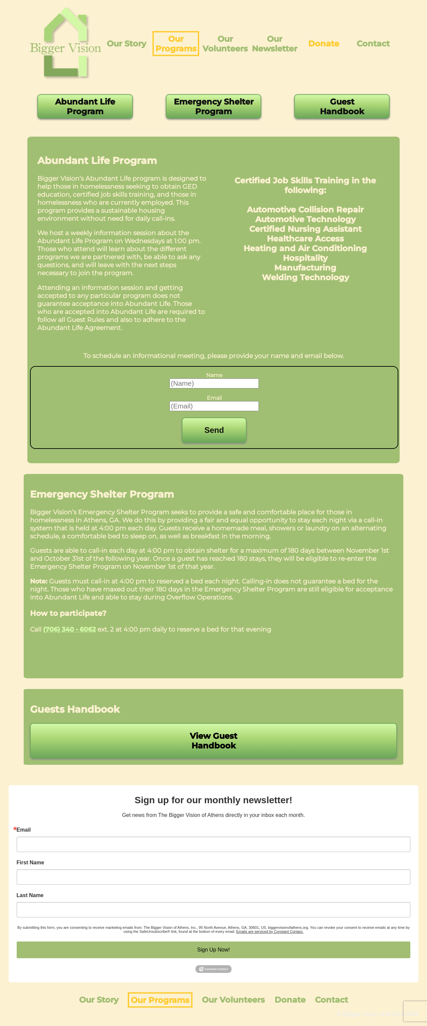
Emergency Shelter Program (214, 106)
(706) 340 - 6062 (69, 629)
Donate (323, 43)
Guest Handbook (342, 106)
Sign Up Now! (213, 950)
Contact (373, 43)
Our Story (126, 43)
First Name (30, 862)
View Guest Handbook (213, 740)
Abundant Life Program (85, 106)
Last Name (30, 895)
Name (214, 375)
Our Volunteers (225, 43)
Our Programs (175, 43)
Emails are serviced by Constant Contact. (270, 931)
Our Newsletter (274, 43)
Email (214, 398)
